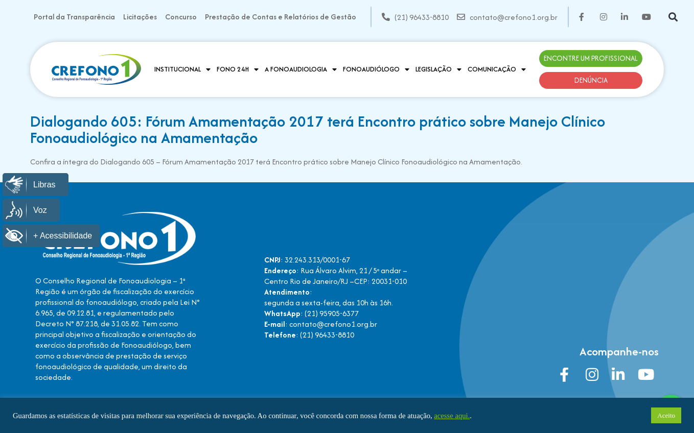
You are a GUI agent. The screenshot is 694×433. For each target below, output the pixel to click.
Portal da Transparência (74, 16)
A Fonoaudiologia (301, 69)
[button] (673, 17)
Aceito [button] (666, 415)
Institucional (182, 69)
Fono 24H (238, 69)
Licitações (140, 16)
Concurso (181, 16)
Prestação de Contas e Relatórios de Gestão (280, 16)
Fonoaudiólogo (376, 69)
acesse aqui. (452, 416)
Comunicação (497, 69)
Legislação (438, 69)
